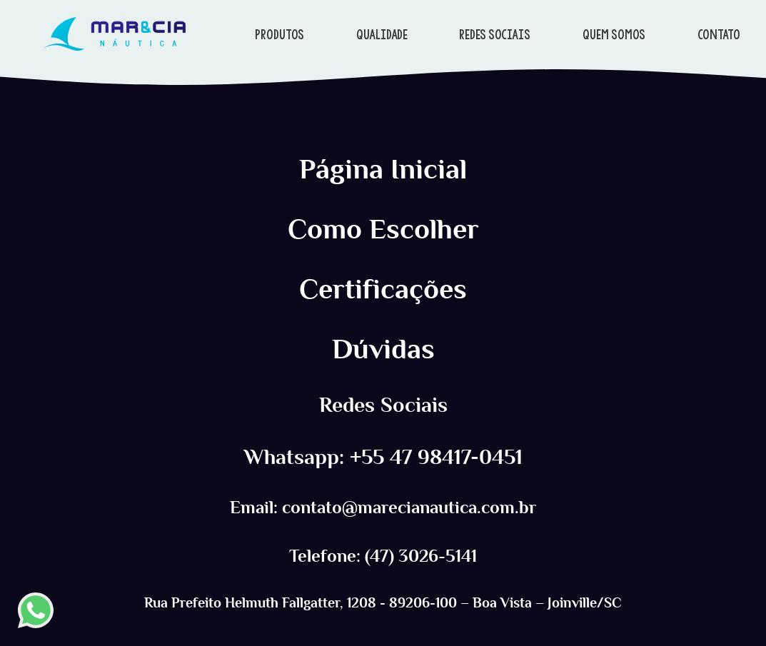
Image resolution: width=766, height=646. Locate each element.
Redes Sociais (383, 405)
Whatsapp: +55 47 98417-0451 (383, 457)
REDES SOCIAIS (494, 34)
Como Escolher (383, 229)
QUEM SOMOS (614, 34)
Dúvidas (383, 349)
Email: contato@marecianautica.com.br (383, 508)
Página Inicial (383, 169)
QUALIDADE (382, 34)
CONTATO (718, 34)
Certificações (383, 289)
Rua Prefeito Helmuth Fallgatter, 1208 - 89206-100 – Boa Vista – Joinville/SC (383, 602)
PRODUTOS (279, 34)
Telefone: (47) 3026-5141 (383, 556)
